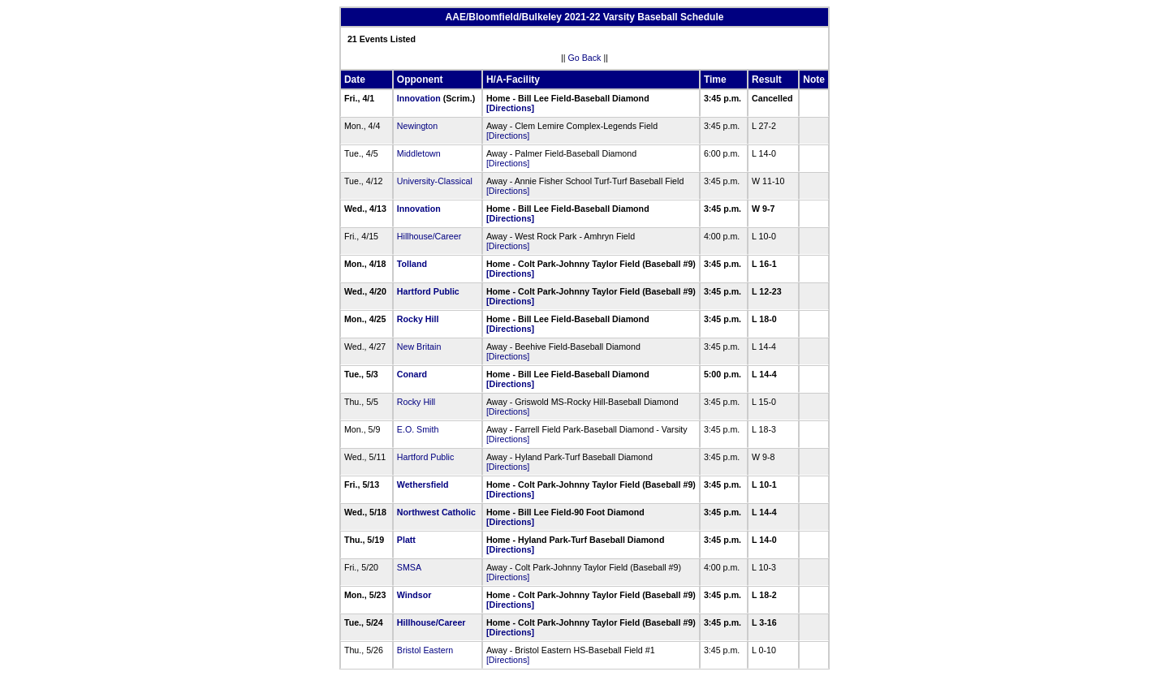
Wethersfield (423, 484)
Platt (406, 540)
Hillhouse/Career (429, 236)
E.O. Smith (418, 429)
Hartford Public (428, 291)
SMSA (409, 567)
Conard (412, 374)
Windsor (414, 595)
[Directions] (510, 108)
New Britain (419, 346)
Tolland (412, 264)
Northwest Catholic (436, 512)
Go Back (585, 57)
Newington (417, 126)
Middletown (419, 153)
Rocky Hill (418, 319)
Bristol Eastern (425, 650)
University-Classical (434, 181)
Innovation (419, 98)
